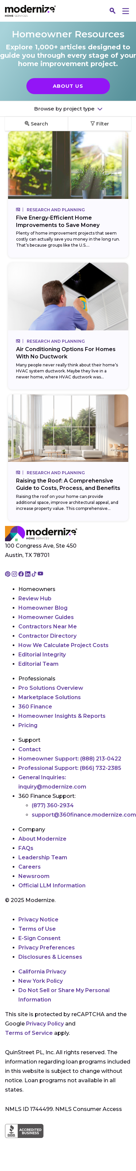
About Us (68, 86)
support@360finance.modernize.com (84, 815)
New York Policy (40, 981)
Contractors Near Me (47, 626)
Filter (99, 124)
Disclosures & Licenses (50, 957)
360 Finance (35, 706)
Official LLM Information (52, 885)
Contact (29, 749)
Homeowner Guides (46, 617)
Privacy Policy (45, 1023)
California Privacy (42, 971)
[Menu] (125, 11)
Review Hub (34, 598)
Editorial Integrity (42, 654)
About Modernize (42, 839)
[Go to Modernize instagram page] (15, 574)
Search (36, 124)
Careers (29, 867)
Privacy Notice (38, 919)
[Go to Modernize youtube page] (40, 574)
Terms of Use (37, 929)
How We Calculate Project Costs (63, 645)
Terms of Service (29, 1033)
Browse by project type (65, 108)
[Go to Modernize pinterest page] (8, 574)
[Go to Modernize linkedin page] (28, 574)
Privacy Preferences (46, 947)
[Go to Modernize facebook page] (21, 574)
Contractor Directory (47, 636)
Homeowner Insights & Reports (62, 716)
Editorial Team (38, 664)
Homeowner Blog (42, 608)
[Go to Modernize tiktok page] (35, 574)
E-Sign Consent (39, 938)
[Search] (113, 11)
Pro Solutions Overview (50, 688)
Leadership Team (42, 857)
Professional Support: (69, 768)
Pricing (27, 725)
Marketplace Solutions (49, 697)
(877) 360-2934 (53, 805)
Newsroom (33, 876)
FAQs (25, 848)
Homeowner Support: (69, 759)
